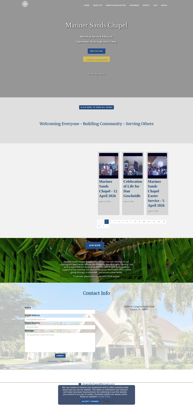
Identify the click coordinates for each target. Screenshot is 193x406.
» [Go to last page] (107, 226)
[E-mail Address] (60, 319)
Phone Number (32, 323)
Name (28, 307)
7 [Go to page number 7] (131, 222)
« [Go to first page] (98, 222)
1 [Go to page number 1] (106, 222)
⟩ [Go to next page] (103, 226)
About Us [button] (97, 5)
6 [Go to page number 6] (127, 222)
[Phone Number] (60, 327)
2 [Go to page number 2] (110, 222)
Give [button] (155, 5)
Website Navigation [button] (116, 5)
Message (29, 330)
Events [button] (146, 5)
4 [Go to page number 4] (118, 222)
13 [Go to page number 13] (159, 222)
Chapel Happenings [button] (96, 59)
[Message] (60, 342)
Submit (60, 355)
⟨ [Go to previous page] (102, 222)
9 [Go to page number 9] (139, 222)
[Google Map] (139, 339)
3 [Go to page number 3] (114, 222)
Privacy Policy (52, 361)
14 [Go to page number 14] (164, 222)
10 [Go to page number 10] (144, 222)
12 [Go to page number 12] (154, 222)
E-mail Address (32, 315)
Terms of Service (67, 361)
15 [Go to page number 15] (99, 226)
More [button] (164, 5)
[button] (96, 51)
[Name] (60, 312)
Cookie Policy (104, 397)
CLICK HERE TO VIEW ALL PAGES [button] (96, 107)
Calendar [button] (134, 5)
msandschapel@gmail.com (98, 384)
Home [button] (86, 5)
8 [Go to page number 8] (135, 222)
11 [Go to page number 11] (149, 222)
